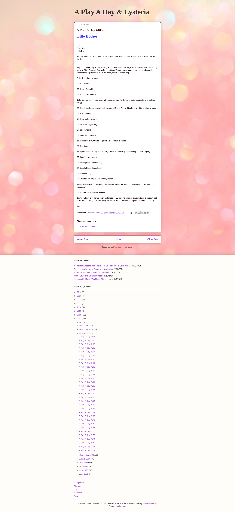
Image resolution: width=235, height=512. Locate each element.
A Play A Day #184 (87, 401)
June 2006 (84, 466)
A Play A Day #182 (87, 408)
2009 (79, 311)
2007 (79, 318)
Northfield (78, 493)
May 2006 (84, 470)
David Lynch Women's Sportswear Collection (93, 269)
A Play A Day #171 (87, 450)
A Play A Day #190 (87, 378)
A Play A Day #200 (87, 340)
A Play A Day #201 (87, 336)
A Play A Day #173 (87, 443)
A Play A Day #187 (87, 389)
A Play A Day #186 (87, 393)
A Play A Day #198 (87, 348)
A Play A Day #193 (87, 367)
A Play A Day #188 (87, 386)
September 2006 (86, 455)
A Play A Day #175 (87, 435)
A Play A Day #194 (87, 363)
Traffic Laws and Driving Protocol (88, 276)
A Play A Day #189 (87, 382)
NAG (76, 496)
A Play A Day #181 (87, 412)
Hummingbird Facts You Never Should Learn (93, 279)
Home (118, 239)
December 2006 (86, 325)
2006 (79, 322)
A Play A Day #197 (87, 352)
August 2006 (85, 459)
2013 (79, 296)
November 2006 (86, 329)
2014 (79, 292)
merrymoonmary (150, 503)
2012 (79, 299)
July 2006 (83, 462)
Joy (75, 489)
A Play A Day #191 (87, 374)
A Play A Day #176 (87, 431)
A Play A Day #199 (87, 344)
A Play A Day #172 (87, 446)
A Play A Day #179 (87, 420)
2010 (79, 307)
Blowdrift (78, 486)
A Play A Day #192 (87, 370)
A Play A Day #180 (87, 416)
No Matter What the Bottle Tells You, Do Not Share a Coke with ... (102, 266)
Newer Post (83, 239)
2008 (79, 315)
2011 (79, 303)
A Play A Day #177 (87, 427)
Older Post (152, 239)
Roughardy (79, 483)
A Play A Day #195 (87, 359)
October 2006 (85, 333)
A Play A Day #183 (87, 405)
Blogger (122, 506)
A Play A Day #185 (87, 397)
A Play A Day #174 (87, 439)
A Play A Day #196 (87, 355)
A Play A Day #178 (87, 424)
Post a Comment (87, 226)
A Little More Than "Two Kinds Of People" (92, 272)
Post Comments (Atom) (123, 247)
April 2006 (84, 474)
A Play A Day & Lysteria (112, 12)
